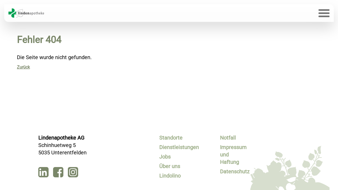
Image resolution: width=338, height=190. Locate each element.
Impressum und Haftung (233, 154)
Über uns (169, 166)
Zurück (23, 67)
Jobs (165, 157)
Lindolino (170, 176)
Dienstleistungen (172, 147)
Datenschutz (233, 171)
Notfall (228, 138)
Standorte (170, 138)
